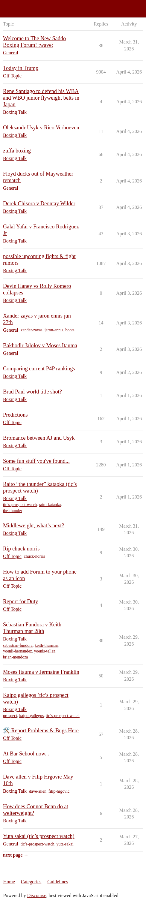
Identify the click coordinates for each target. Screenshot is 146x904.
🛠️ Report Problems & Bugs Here (41, 731)
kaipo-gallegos (31, 715)
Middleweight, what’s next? (33, 526)
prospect (10, 715)
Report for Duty (20, 601)
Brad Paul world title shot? (32, 392)
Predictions (15, 415)
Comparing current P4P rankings (39, 369)
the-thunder (12, 510)
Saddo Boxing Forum (23, 6)
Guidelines (57, 881)
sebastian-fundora (18, 645)
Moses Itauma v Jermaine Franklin (41, 672)
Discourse (36, 895)
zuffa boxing (17, 151)
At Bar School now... (26, 754)
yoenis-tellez (44, 651)
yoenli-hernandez (17, 651)
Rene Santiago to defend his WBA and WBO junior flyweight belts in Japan (41, 97)
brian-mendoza (15, 657)
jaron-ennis (54, 330)
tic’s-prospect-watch (20, 504)
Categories (31, 881)
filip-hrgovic (58, 791)
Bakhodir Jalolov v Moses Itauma (40, 345)
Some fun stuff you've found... (36, 461)
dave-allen (37, 791)
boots (69, 330)
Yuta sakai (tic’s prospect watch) (38, 836)
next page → (15, 854)
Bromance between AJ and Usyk (39, 438)
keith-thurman (46, 645)
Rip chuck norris (21, 549)
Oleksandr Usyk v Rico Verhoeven (41, 128)
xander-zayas (31, 330)
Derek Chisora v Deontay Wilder (39, 203)
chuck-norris (34, 556)
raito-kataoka (50, 504)
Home (9, 881)
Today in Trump (20, 68)
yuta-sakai (65, 844)
